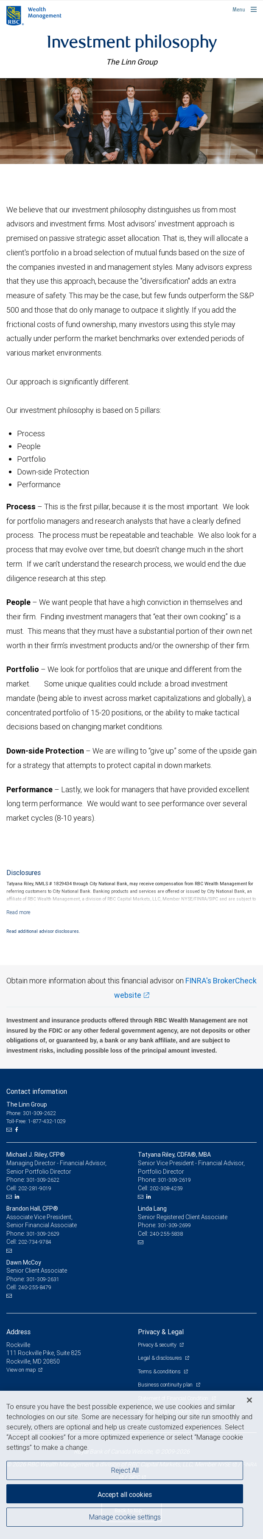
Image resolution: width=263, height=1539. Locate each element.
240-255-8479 (34, 1287)
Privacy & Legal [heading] (161, 1331)
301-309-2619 (174, 1179)
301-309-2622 (42, 1179)
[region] (131, 1465)
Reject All (125, 1470)
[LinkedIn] (18, 1196)
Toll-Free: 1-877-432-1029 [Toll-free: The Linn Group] (36, 1121)
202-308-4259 (166, 1188)
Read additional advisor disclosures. (43, 931)
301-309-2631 (42, 1279)
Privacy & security (157, 1344)
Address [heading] (18, 1331)
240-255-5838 (166, 1233)
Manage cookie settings (125, 1517)
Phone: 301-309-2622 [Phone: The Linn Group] (31, 1113)
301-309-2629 (42, 1233)
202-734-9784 (34, 1241)
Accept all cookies (125, 1494)
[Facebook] (17, 1130)
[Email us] (10, 1130)
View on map (21, 1369)
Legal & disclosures (160, 1357)
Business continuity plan (166, 1384)
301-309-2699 (174, 1225)
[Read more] (18, 912)
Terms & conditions (160, 1371)
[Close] (249, 1400)
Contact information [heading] (36, 1091)
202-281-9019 (34, 1188)
